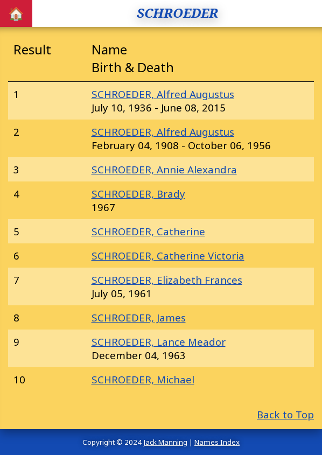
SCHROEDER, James (139, 317)
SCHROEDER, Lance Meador (159, 341)
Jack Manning (165, 442)
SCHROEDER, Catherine (148, 231)
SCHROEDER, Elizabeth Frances (167, 279)
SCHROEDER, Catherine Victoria (168, 255)
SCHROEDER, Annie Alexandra (164, 169)
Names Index (217, 442)
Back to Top (285, 414)
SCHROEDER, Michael (143, 379)
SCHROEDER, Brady (138, 193)
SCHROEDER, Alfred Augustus (163, 94)
